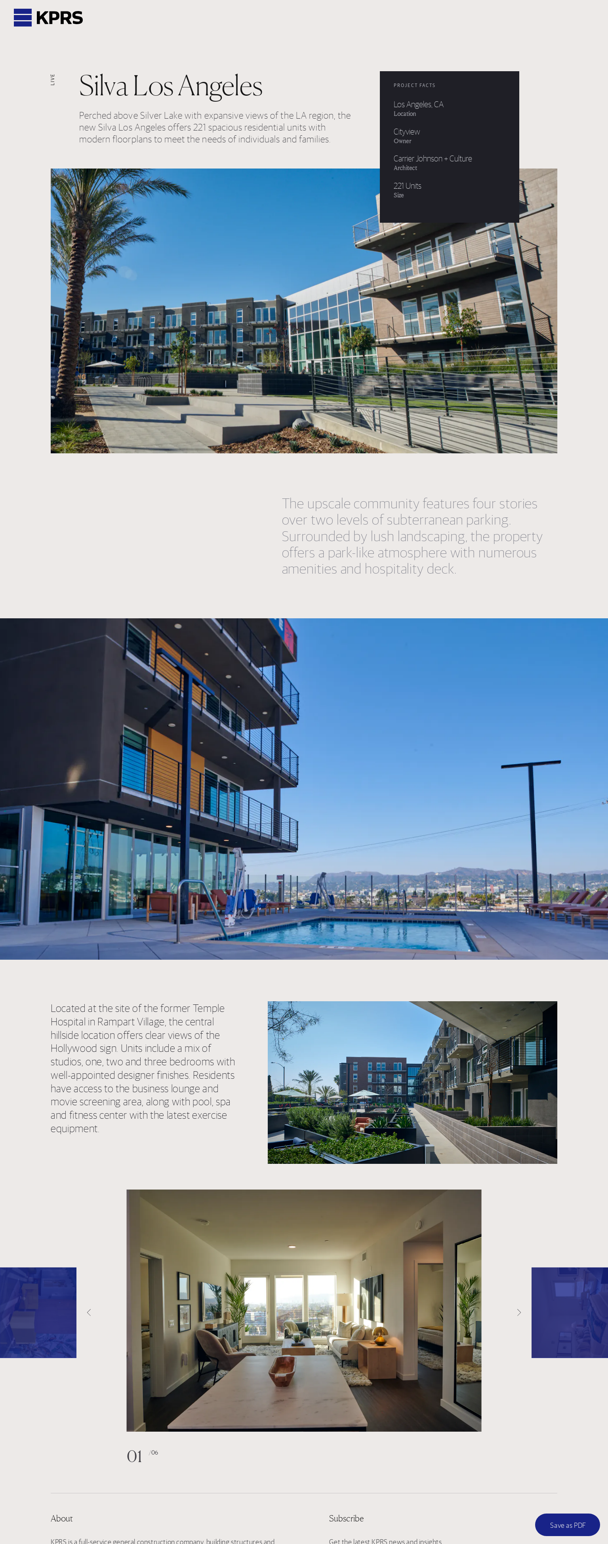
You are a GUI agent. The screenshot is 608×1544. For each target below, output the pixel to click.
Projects (271, 18)
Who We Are (221, 18)
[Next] (570, 1312)
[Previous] (38, 1312)
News (447, 18)
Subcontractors (499, 18)
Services (316, 18)
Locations (362, 18)
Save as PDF (568, 1525)
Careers (408, 18)
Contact (555, 18)
